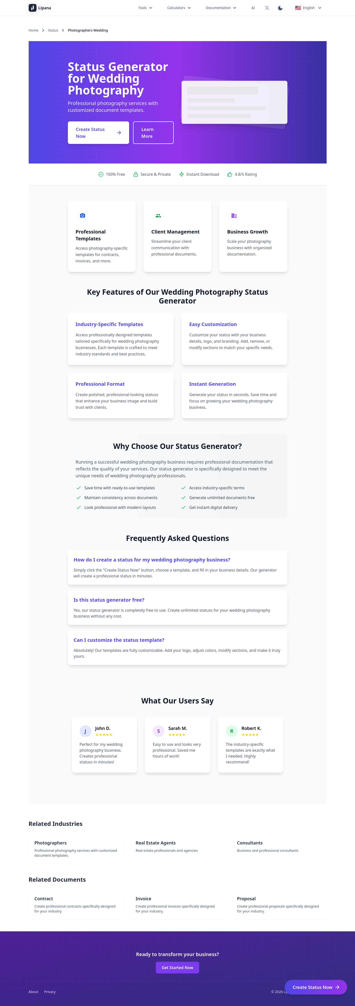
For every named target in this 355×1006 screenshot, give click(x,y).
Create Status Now (99, 132)
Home (33, 30)
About (33, 991)
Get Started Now (177, 967)
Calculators (179, 8)
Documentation (222, 8)
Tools (146, 8)
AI (253, 7)
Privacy (50, 991)
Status (53, 30)
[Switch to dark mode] (280, 8)
